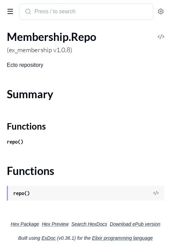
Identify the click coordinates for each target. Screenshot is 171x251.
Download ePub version (135, 224)
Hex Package (25, 224)
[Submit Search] (27, 12)
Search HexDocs (89, 224)
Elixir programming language (122, 238)
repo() (15, 142)
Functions (26, 126)
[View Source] (156, 193)
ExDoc (49, 238)
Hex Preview (55, 224)
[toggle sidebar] (9, 11)
